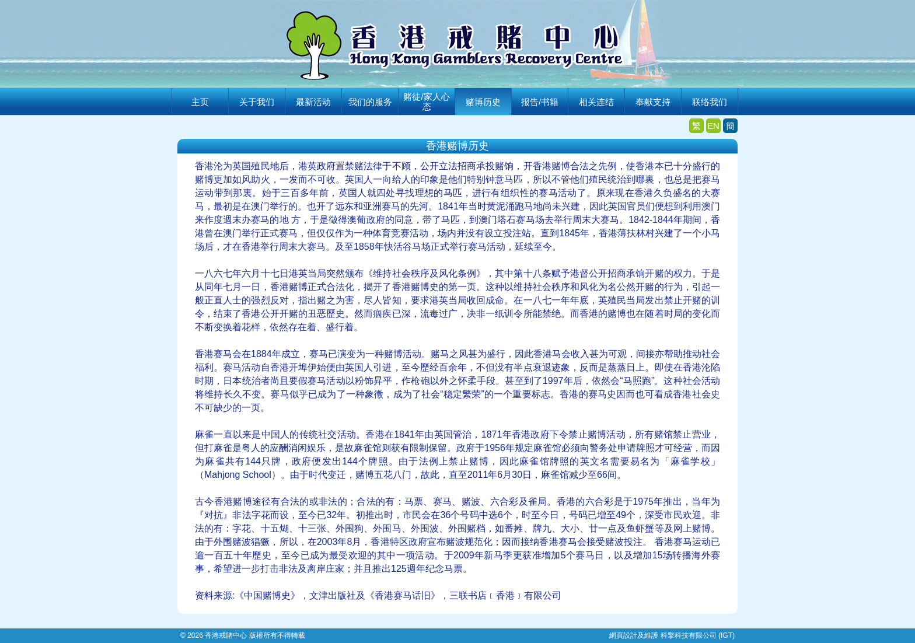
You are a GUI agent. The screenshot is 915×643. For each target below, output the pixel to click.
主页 (200, 102)
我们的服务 (370, 102)
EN (713, 126)
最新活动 (313, 102)
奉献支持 (652, 102)
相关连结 (596, 102)
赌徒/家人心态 (426, 101)
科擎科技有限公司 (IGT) (698, 635)
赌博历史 (483, 102)
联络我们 (709, 102)
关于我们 (256, 102)
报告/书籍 (539, 102)
